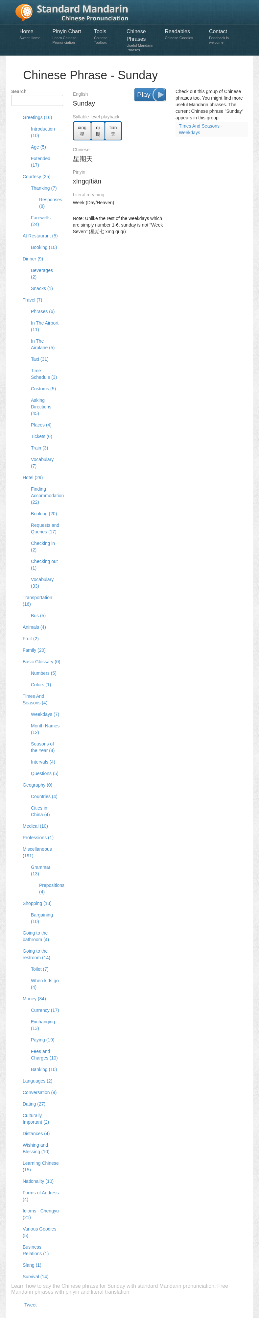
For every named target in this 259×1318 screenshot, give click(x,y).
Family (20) (34, 650)
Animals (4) (34, 627)
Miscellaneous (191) (37, 852)
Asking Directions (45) (41, 407)
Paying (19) (43, 1039)
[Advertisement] (160, 251)
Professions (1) (38, 837)
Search (19, 91)
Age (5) (38, 147)
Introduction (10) (43, 132)
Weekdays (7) (45, 714)
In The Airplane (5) (43, 344)
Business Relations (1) (36, 1250)
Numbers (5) (44, 673)
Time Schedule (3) (44, 374)
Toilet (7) (40, 969)
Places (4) (41, 424)
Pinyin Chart (70, 37)
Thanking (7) (44, 188)
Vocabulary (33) (42, 583)
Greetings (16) (37, 117)
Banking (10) (44, 1069)
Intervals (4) (43, 762)
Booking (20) (44, 513)
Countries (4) (44, 796)
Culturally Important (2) (36, 1119)
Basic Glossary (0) (41, 661)
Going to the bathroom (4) (36, 936)
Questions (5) (45, 773)
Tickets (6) (41, 436)
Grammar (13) (40, 870)
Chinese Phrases (142, 40)
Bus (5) (38, 615)
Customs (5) (43, 388)
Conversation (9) (40, 1092)
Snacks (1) (42, 288)
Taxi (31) (40, 359)
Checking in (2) (43, 546)
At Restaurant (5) (40, 235)
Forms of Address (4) (41, 1196)
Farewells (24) (41, 221)
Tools (107, 37)
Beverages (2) (42, 274)
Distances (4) (36, 1133)
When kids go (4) (45, 984)
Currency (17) (45, 1010)
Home (32, 34)
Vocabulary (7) (42, 463)
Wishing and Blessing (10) (36, 1148)
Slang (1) (32, 1265)
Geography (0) (37, 785)
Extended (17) (40, 162)
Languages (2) (37, 1081)
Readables (183, 34)
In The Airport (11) (45, 326)
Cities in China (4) (40, 811)
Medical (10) (35, 826)
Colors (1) (41, 684)
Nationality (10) (38, 1181)
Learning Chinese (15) (41, 1166)
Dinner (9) (33, 258)
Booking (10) (44, 247)
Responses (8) (48, 203)
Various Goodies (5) (39, 1232)
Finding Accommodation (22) (45, 495)
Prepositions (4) (48, 888)
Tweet (30, 1304)
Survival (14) (36, 1276)
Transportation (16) (37, 601)
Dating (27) (34, 1104)
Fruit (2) (31, 638)
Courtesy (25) (37, 176)
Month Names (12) (45, 729)
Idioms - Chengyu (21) (41, 1214)
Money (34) (34, 998)
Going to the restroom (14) (36, 954)
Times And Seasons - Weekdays (201, 129)
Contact (224, 37)
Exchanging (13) (43, 1025)
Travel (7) (32, 300)
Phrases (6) (43, 311)
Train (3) (39, 448)
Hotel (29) (33, 477)
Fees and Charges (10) (44, 1055)
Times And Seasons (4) (35, 699)
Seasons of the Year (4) (43, 747)
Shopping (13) (37, 903)
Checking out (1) (44, 565)
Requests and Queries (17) (45, 528)
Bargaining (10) (42, 918)
